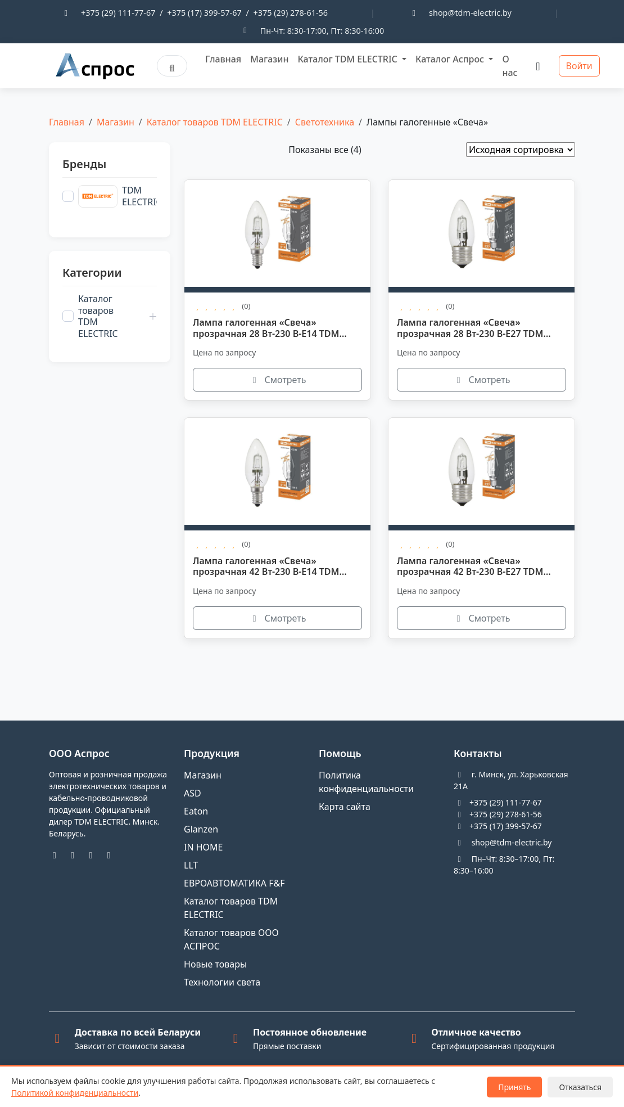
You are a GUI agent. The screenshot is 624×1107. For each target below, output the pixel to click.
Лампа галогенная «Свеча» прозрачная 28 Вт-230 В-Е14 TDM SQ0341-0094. (266, 328)
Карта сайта (344, 806)
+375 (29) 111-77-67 (118, 12)
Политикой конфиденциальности (74, 1092)
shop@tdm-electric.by (470, 12)
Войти (579, 66)
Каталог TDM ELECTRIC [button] (348, 59)
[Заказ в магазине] (520, 149)
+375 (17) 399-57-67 (204, 12)
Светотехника (324, 122)
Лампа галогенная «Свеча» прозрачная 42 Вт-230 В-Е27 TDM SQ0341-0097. (470, 567)
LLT (191, 865)
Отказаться (580, 1087)
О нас (509, 66)
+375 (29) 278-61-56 (291, 12)
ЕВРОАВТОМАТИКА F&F (234, 883)
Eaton (196, 811)
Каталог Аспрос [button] (450, 59)
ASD (192, 793)
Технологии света (222, 982)
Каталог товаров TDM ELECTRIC (215, 122)
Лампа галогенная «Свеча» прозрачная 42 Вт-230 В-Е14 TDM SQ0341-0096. (266, 567)
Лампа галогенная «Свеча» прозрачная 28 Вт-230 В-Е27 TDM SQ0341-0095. (470, 328)
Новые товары (215, 964)
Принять (514, 1087)
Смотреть (277, 380)
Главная (223, 59)
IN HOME (203, 847)
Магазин (269, 59)
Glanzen (201, 829)
